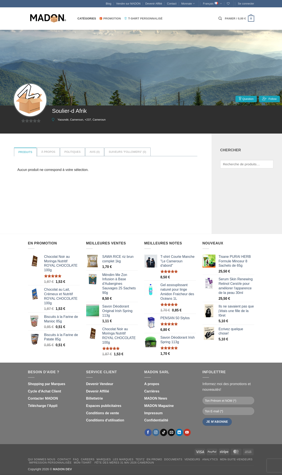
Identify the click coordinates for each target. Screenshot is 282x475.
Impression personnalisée (50, 462)
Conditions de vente (102, 413)
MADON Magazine (159, 406)
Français (212, 4)
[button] (246, 3)
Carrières (151, 391)
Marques (104, 459)
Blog (108, 3)
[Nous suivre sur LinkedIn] (179, 432)
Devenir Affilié (153, 3)
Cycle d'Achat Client (44, 391)
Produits (25, 152)
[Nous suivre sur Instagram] (155, 432)
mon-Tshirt (83, 462)
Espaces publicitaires (104, 406)
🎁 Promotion (110, 18)
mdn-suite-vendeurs (236, 459)
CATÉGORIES (87, 18)
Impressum (153, 413)
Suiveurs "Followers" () (127, 151)
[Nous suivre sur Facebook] (148, 432)
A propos (151, 384)
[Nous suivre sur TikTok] (163, 432)
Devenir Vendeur (99, 384)
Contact (171, 3)
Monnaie (188, 4)
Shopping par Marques (46, 384)
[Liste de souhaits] (228, 3)
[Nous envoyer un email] (171, 432)
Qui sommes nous (41, 459)
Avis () (95, 151)
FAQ (76, 459)
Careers (87, 459)
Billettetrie (94, 398)
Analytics (210, 459)
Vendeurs (192, 459)
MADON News (155, 398)
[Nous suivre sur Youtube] (187, 432)
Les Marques (123, 459)
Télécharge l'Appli (43, 406)
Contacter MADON (43, 398)
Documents (173, 459)
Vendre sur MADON (128, 3)
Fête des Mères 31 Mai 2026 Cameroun (124, 462)
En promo (154, 459)
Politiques (72, 151)
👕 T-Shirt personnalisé (143, 18)
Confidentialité (156, 420)
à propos (48, 151)
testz (140, 459)
